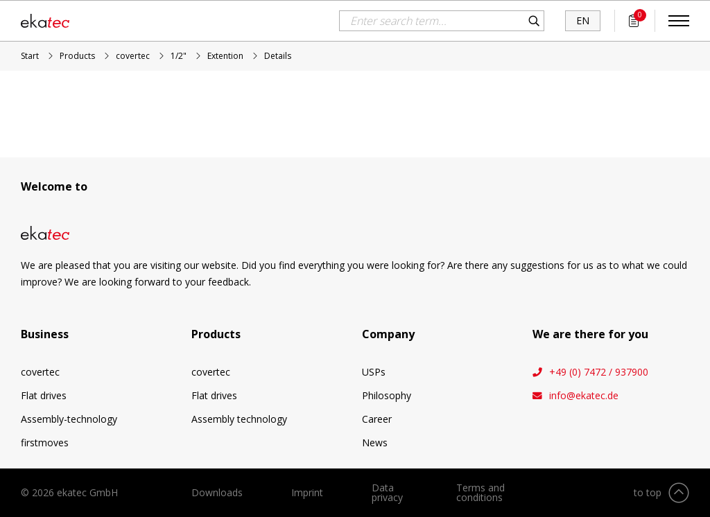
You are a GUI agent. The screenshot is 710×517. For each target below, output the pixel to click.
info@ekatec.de (583, 396)
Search (533, 20)
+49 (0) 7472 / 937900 (598, 372)
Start (30, 56)
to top (647, 492)
